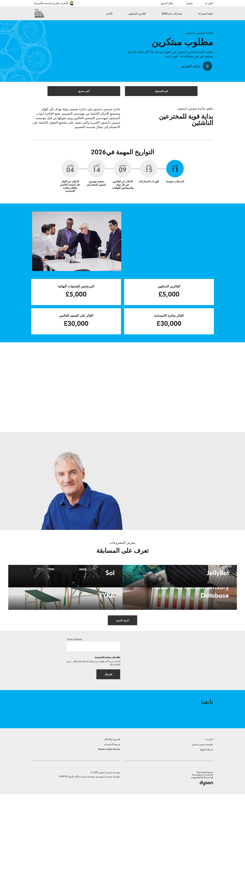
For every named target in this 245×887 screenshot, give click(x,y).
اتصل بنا (209, 3)
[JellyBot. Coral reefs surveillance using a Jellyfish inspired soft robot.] (180, 603)
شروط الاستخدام (112, 837)
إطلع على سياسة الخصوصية (107, 747)
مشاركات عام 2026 (172, 13)
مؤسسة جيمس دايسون (202, 837)
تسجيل (189, 3)
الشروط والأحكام (112, 832)
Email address (74, 729)
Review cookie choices (109, 842)
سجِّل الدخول (166, 3)
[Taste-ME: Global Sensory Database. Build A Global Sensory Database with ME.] (180, 667)
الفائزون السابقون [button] (137, 13)
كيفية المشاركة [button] (205, 13)
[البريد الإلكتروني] (93, 737)
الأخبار (109, 13)
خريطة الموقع (206, 842)
